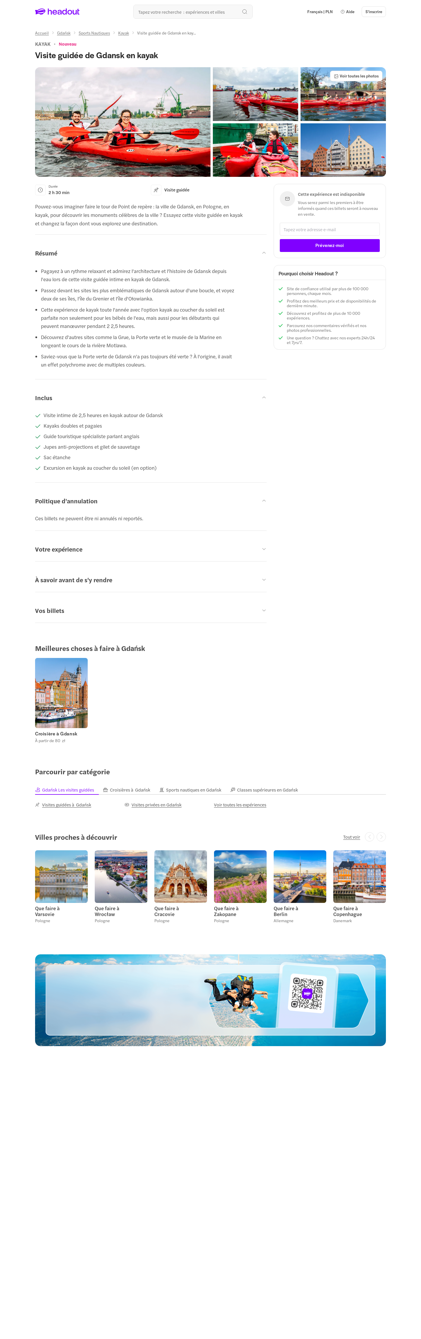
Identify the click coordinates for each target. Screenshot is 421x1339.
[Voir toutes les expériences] (240, 805)
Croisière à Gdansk (56, 733)
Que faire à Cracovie (166, 911)
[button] (347, 11)
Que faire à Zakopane (226, 911)
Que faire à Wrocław (107, 911)
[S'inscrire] (374, 11)
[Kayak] (123, 32)
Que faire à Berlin (286, 911)
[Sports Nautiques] (94, 32)
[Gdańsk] (63, 32)
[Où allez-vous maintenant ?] (193, 11)
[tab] (69, 790)
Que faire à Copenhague (347, 911)
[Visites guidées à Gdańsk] (63, 805)
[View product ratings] (67, 44)
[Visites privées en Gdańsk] (153, 805)
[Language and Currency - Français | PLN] (320, 11)
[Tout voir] (351, 837)
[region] (210, 700)
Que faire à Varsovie (47, 911)
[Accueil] (42, 32)
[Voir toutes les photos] (356, 76)
